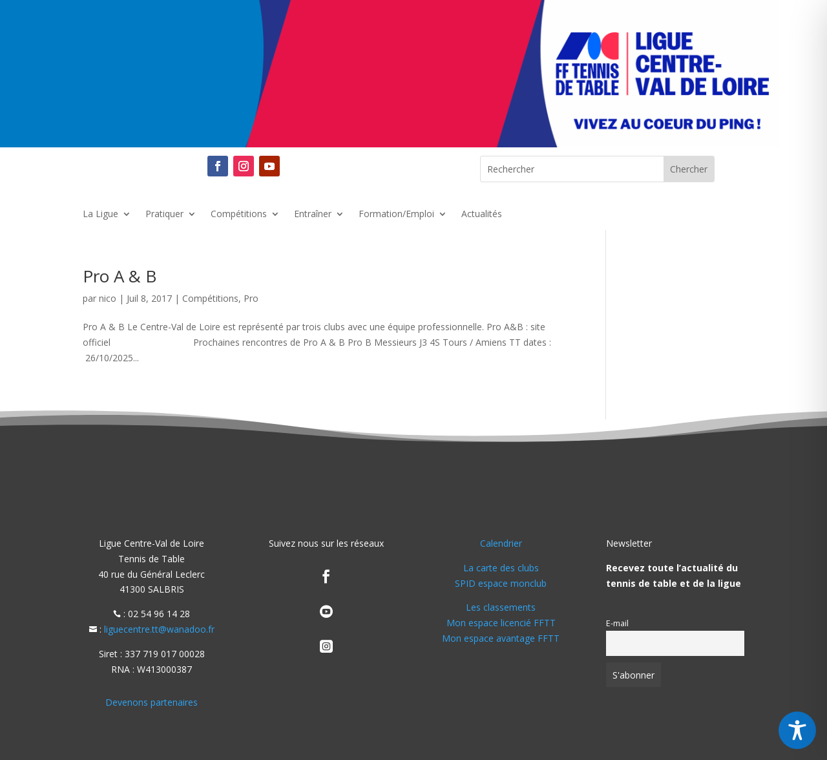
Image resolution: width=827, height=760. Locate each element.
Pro (251, 298)
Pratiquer (164, 214)
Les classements (501, 607)
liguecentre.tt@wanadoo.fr (159, 629)
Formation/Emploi (396, 214)
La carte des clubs (501, 568)
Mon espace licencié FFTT (501, 623)
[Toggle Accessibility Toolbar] (797, 730)
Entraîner (312, 214)
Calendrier (501, 543)
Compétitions (239, 214)
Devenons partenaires (151, 702)
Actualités (481, 214)
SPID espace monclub (501, 583)
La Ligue (100, 214)
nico (107, 298)
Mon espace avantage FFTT (501, 638)
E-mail (617, 623)
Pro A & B (119, 276)
